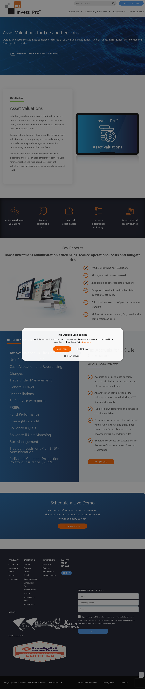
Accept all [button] (62, 349)
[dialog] (72, 344)
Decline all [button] (82, 349)
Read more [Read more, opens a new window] (86, 342)
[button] (72, 356)
